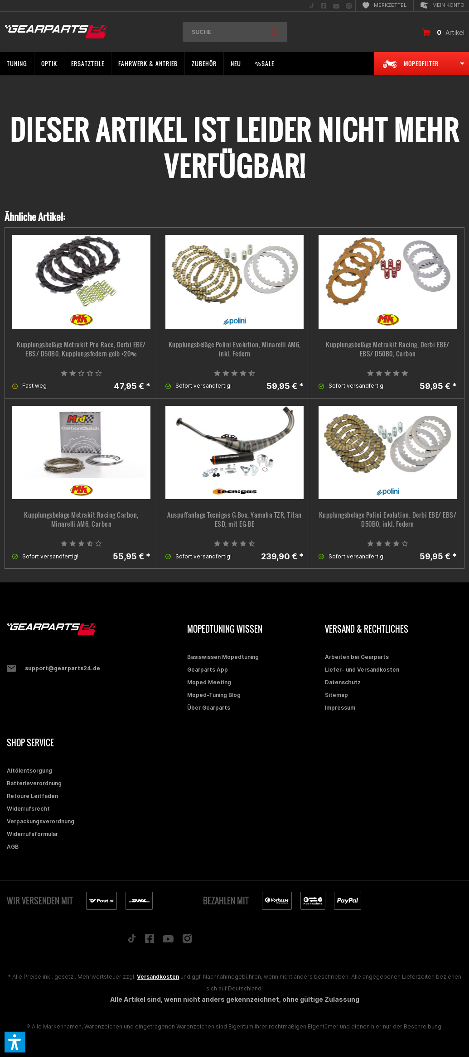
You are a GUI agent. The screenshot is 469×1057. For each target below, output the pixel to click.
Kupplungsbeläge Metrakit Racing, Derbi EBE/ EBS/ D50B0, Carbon (388, 349)
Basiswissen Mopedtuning (223, 656)
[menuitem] (312, 5)
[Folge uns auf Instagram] (187, 941)
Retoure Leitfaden (32, 796)
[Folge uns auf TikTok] (131, 940)
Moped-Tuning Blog (214, 695)
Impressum (340, 707)
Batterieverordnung (34, 783)
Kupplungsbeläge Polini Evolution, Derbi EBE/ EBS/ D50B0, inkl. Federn (388, 519)
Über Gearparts (208, 707)
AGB (13, 846)
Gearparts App (207, 669)
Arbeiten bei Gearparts (357, 656)
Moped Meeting (209, 682)
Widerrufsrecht (28, 808)
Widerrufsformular (32, 834)
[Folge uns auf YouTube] (168, 940)
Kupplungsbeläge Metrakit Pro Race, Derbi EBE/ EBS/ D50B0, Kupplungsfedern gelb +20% (81, 349)
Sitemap (336, 695)
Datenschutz (343, 682)
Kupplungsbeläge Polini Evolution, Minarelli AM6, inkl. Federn (235, 349)
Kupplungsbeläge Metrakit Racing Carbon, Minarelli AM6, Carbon (81, 519)
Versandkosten (158, 976)
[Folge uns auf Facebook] (149, 940)
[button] (15, 1042)
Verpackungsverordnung (40, 821)
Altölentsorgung (29, 770)
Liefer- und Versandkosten (362, 669)
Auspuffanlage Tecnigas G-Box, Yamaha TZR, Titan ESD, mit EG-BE (234, 519)
